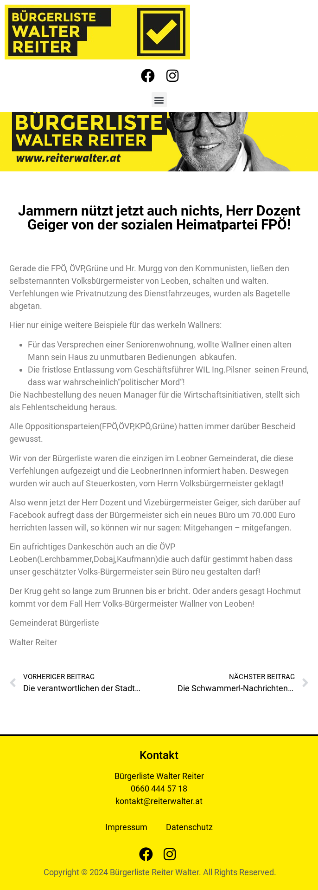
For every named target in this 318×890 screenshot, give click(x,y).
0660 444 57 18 (159, 788)
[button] (159, 99)
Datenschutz (189, 827)
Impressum (126, 827)
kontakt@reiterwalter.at (159, 801)
